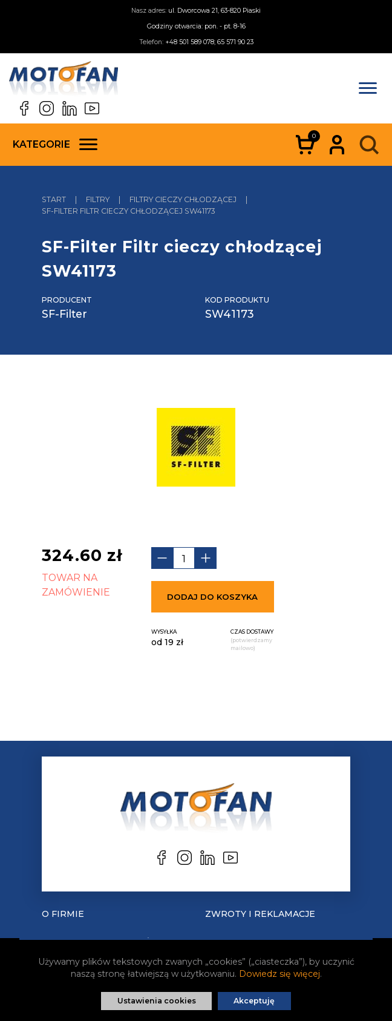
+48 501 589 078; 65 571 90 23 (209, 42)
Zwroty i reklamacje (260, 913)
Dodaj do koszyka (212, 597)
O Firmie (63, 913)
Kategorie (55, 144)
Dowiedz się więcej (279, 973)
